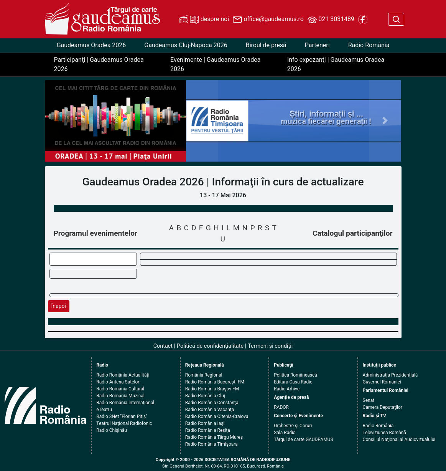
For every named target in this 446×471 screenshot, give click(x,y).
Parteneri (317, 45)
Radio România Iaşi (205, 423)
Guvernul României (382, 382)
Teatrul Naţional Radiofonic (124, 423)
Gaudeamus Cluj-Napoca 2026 (185, 45)
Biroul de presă (266, 45)
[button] (202, 121)
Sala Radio (285, 432)
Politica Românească (295, 375)
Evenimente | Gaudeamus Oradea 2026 (215, 64)
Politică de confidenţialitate (210, 346)
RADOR (281, 407)
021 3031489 (331, 19)
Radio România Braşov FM (212, 389)
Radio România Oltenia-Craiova (217, 416)
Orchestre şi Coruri (293, 425)
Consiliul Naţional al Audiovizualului (399, 439)
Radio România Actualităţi (122, 375)
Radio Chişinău (111, 430)
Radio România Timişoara (211, 444)
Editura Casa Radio (293, 382)
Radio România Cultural (120, 389)
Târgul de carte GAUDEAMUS (303, 439)
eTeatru (104, 409)
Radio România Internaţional (125, 402)
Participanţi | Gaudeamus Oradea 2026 (99, 64)
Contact (163, 346)
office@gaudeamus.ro (268, 19)
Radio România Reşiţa (207, 430)
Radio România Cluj (205, 395)
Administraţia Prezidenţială (390, 375)
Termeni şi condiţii (270, 346)
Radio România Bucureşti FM (214, 382)
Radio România (369, 45)
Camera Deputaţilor (382, 407)
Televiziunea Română (384, 432)
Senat (369, 400)
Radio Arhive (287, 389)
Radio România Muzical (120, 395)
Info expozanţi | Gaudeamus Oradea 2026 (335, 64)
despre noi (204, 19)
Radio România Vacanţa (209, 409)
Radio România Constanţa (212, 402)
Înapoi (58, 306)
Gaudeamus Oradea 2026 (91, 45)
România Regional (203, 375)
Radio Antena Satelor (117, 382)
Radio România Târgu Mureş (214, 437)
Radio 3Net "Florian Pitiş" (121, 416)
